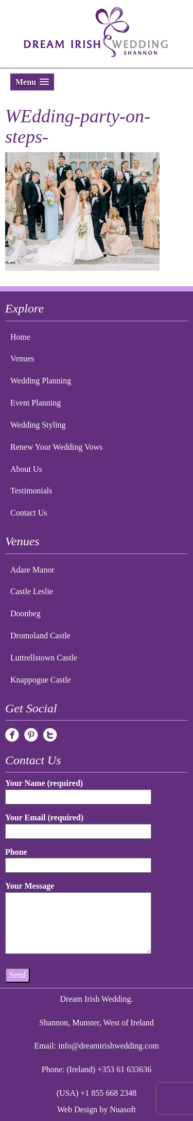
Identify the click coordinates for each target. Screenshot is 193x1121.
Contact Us (28, 512)
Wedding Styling (38, 424)
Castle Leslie (31, 591)
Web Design (77, 1109)
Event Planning (35, 402)
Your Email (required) (78, 824)
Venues (22, 358)
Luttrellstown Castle (43, 657)
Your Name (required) (78, 790)
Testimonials (31, 490)
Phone (78, 859)
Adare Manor (32, 569)
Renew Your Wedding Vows (56, 447)
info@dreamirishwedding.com (108, 1045)
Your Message (78, 918)
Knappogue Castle (40, 679)
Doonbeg (25, 613)
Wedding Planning (40, 380)
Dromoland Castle (40, 635)
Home (20, 337)
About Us (26, 469)
